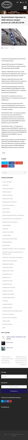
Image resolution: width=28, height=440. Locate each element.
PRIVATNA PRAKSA (7, 324)
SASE (3, 153)
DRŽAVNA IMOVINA (7, 242)
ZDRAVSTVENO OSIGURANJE (9, 261)
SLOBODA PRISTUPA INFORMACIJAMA (12, 311)
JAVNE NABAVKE (6, 225)
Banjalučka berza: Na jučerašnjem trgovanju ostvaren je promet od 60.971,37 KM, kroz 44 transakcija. (21, 360)
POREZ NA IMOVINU (7, 195)
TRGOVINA (5, 228)
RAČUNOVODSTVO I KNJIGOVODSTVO (12, 218)
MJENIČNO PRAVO (7, 284)
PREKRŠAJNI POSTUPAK (8, 287)
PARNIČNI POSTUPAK (8, 271)
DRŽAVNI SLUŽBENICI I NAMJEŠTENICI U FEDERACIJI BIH (12, 253)
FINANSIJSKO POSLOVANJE (9, 202)
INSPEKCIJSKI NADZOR (8, 294)
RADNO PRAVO (6, 245)
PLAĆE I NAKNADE (7, 182)
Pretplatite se (14, 391)
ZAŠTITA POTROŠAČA (8, 314)
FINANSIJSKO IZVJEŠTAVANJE (10, 222)
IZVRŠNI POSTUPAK (7, 281)
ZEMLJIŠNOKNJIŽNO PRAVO (9, 239)
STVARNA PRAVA (6, 235)
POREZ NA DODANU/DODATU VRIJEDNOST (13, 215)
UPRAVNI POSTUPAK (7, 291)
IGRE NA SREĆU (6, 212)
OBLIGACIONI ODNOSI (8, 232)
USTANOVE (5, 301)
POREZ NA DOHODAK (7, 188)
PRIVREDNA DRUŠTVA (8, 264)
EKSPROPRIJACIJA (7, 274)
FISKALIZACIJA (6, 208)
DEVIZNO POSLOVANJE (8, 205)
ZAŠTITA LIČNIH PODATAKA (9, 317)
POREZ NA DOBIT (6, 192)
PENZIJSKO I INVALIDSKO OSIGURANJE (12, 257)
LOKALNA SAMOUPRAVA (8, 297)
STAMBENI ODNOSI (7, 307)
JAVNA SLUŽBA (6, 321)
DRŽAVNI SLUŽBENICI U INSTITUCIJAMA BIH (13, 249)
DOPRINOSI (5, 185)
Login (22, 2)
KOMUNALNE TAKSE (7, 198)
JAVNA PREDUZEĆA (7, 304)
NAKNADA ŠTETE (6, 277)
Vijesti (12, 48)
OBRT (3, 327)
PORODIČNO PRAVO (7, 267)
